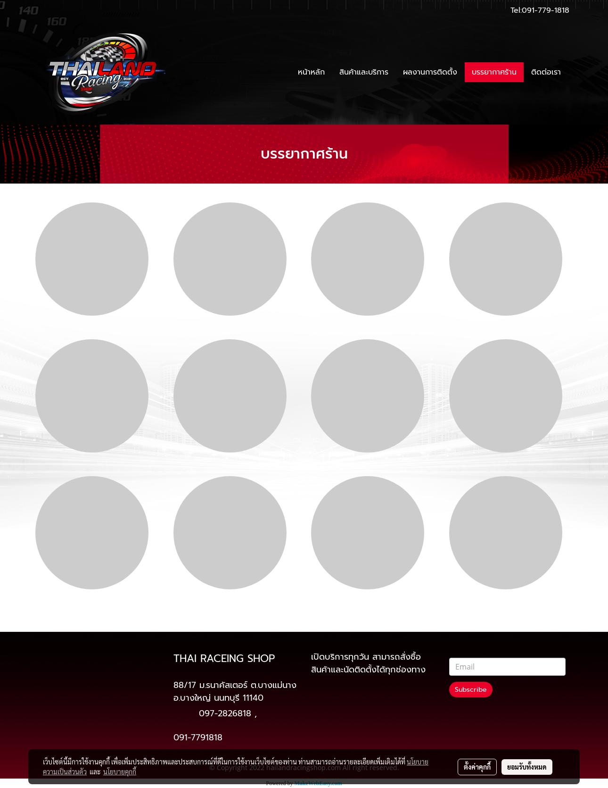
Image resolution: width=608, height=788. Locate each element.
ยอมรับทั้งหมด (527, 767)
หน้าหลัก (311, 72)
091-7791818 (197, 737)
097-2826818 (225, 713)
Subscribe (471, 690)
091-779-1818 (545, 10)
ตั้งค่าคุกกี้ (477, 767)
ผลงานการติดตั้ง (430, 72)
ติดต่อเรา (546, 72)
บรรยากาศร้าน (494, 72)
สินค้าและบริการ (363, 72)
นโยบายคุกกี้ (119, 771)
